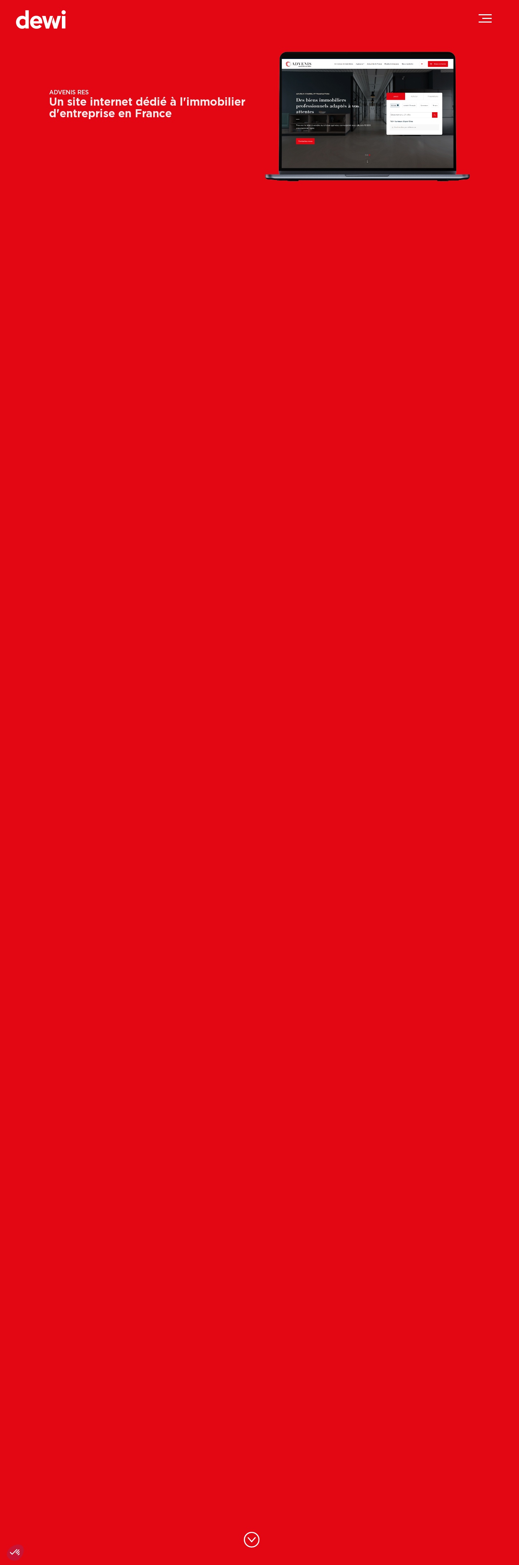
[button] (15, 1552)
